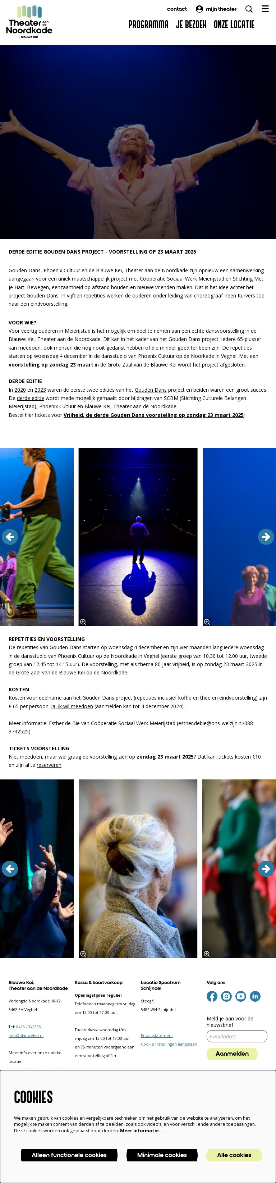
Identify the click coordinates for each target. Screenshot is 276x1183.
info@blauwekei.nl (26, 1035)
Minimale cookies (162, 1155)
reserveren (49, 764)
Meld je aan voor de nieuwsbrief (230, 1021)
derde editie (30, 398)
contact (177, 9)
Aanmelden (232, 1053)
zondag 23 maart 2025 (165, 756)
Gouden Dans (43, 295)
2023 (40, 389)
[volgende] (266, 537)
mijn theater (216, 9)
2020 (20, 389)
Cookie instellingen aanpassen (169, 1044)
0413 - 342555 (28, 1026)
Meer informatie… (141, 1131)
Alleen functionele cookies (69, 1155)
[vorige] (10, 537)
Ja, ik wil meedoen (72, 706)
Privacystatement (157, 1035)
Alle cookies (234, 1155)
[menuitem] (149, 24)
